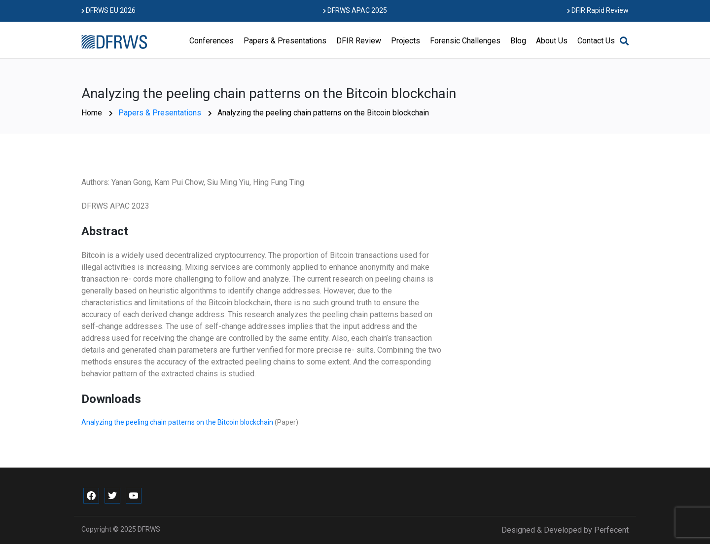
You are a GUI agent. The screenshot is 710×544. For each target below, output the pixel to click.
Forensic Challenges (465, 40)
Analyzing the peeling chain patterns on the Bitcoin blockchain (178, 422)
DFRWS (149, 529)
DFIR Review (358, 40)
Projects (405, 40)
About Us (552, 40)
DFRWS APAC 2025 (355, 10)
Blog (518, 40)
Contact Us (596, 40)
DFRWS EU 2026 (108, 10)
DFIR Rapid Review (598, 10)
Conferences (211, 40)
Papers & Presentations (285, 40)
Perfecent (611, 530)
